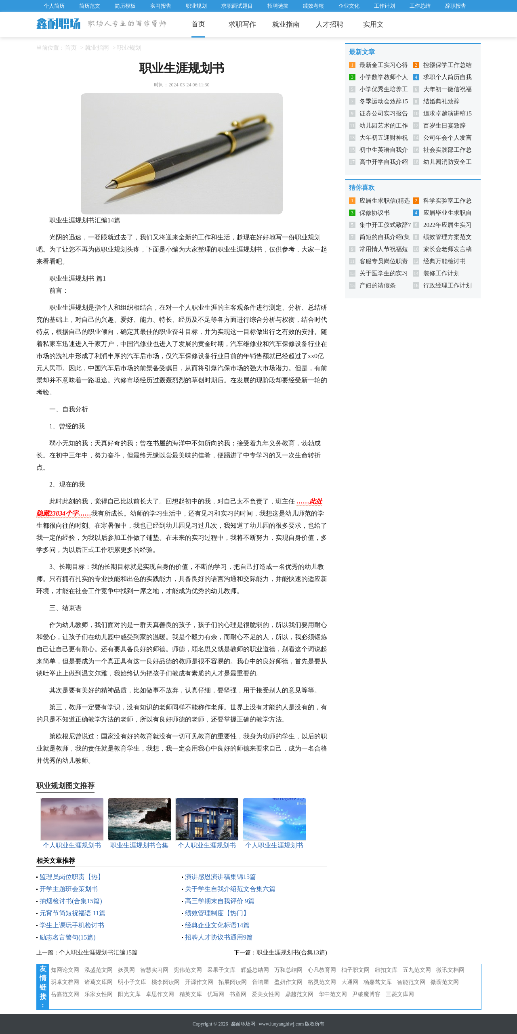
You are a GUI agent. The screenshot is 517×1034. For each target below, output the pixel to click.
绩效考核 (313, 6)
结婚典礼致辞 (441, 101)
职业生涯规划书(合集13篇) (291, 952)
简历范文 (89, 6)
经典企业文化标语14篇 (217, 925)
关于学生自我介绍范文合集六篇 (230, 888)
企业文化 (348, 6)
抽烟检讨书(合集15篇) (71, 901)
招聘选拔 (277, 6)
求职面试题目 (237, 6)
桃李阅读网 (165, 982)
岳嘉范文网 (65, 994)
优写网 (215, 994)
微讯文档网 (450, 970)
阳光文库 (129, 994)
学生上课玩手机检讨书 (72, 925)
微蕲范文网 (445, 982)
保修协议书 (374, 213)
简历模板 (125, 6)
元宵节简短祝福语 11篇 (72, 913)
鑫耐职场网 (243, 1024)
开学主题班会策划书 (69, 888)
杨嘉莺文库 (378, 982)
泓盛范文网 (98, 970)
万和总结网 (288, 970)
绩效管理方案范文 (447, 237)
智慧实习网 (154, 970)
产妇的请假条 (377, 285)
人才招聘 (329, 24)
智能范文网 (411, 982)
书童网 (237, 994)
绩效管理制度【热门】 (217, 913)
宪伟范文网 (188, 970)
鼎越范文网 (299, 994)
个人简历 (54, 6)
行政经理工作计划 (447, 285)
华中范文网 (333, 994)
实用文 (373, 24)
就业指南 (286, 24)
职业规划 (196, 6)
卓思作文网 (160, 994)
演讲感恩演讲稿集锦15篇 (220, 876)
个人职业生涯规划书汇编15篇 (98, 952)
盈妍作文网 (288, 982)
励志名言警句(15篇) (68, 937)
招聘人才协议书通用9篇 (219, 937)
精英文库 (190, 994)
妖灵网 (126, 970)
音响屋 (260, 982)
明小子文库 (132, 982)
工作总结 (420, 6)
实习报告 (160, 6)
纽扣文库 (386, 970)
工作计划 (384, 6)
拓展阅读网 (233, 982)
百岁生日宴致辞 (444, 125)
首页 (198, 24)
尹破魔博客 (366, 994)
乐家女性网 (98, 994)
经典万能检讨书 (444, 261)
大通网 (349, 982)
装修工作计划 (441, 273)
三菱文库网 (400, 994)
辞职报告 (455, 6)
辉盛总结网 (255, 970)
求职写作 (242, 24)
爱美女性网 (266, 994)
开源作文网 (199, 982)
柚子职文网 (355, 970)
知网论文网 (65, 970)
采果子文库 (221, 970)
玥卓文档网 (65, 982)
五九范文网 (417, 970)
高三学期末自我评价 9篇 (219, 901)
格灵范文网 (322, 982)
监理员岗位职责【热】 (72, 876)
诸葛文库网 (98, 982)
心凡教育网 (322, 970)
